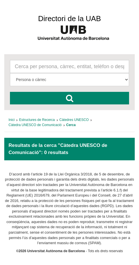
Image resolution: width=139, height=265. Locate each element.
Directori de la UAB (69, 18)
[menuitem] (11, 119)
